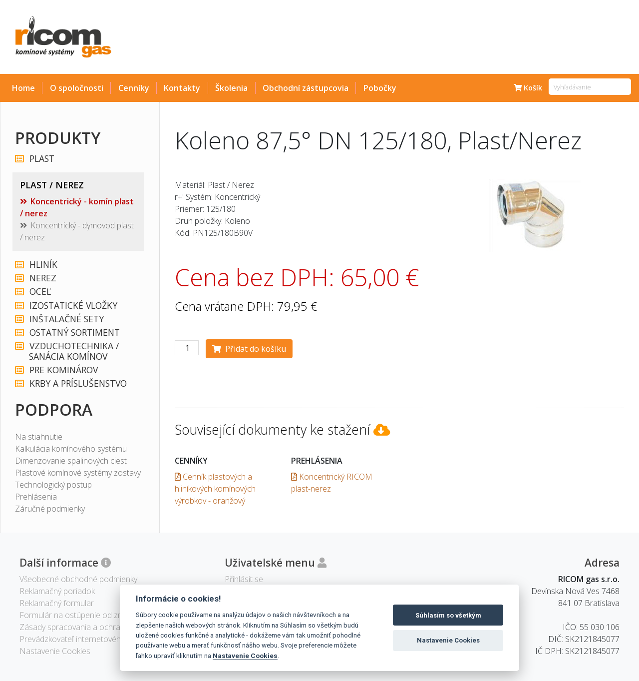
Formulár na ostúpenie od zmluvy (78, 615)
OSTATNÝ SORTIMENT (74, 332)
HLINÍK (43, 264)
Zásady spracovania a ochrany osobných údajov (105, 627)
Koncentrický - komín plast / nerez (77, 207)
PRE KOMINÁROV (63, 370)
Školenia (231, 87)
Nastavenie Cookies (245, 656)
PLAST (41, 158)
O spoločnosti (76, 87)
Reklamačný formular (56, 603)
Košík (528, 87)
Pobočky (379, 87)
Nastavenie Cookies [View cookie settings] (54, 651)
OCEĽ (39, 291)
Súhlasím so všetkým (448, 615)
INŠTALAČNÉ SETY (66, 319)
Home (23, 87)
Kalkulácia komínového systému (71, 448)
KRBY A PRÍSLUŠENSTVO (77, 383)
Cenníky (133, 87)
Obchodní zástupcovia (305, 87)
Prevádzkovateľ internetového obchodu (89, 639)
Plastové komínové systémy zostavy (78, 472)
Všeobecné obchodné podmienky (78, 579)
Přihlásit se (244, 579)
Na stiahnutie (38, 436)
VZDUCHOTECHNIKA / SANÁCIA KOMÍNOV (73, 351)
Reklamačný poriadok (57, 591)
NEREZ (42, 278)
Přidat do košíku (249, 348)
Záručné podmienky (50, 508)
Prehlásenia (36, 496)
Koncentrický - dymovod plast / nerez (77, 231)
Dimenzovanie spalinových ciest (71, 460)
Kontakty (182, 87)
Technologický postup (53, 484)
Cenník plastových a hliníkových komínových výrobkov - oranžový (215, 488)
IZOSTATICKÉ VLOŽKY (73, 305)
